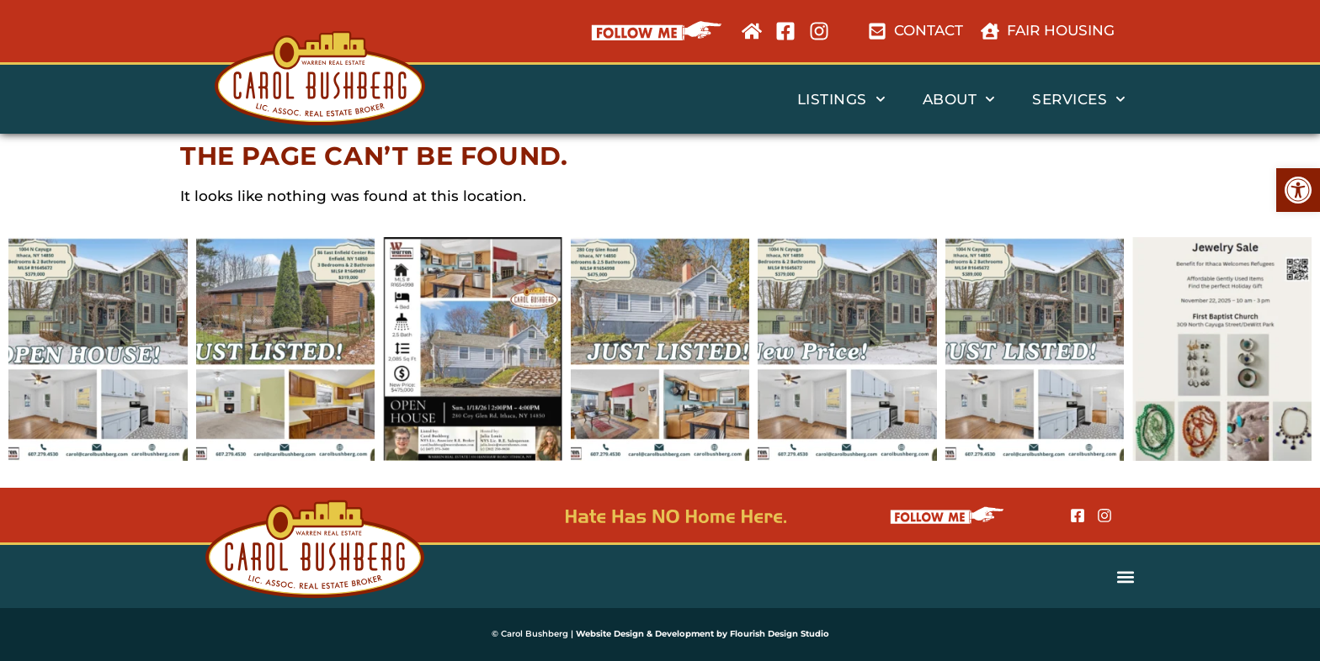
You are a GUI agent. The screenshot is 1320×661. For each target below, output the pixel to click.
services (1079, 99)
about (959, 99)
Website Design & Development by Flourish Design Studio (702, 633)
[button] (1298, 190)
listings (841, 99)
